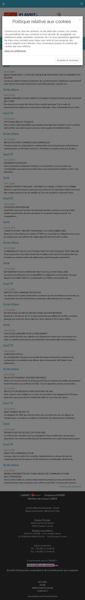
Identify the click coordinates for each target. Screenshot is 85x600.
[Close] (79, 20)
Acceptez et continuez (68, 60)
